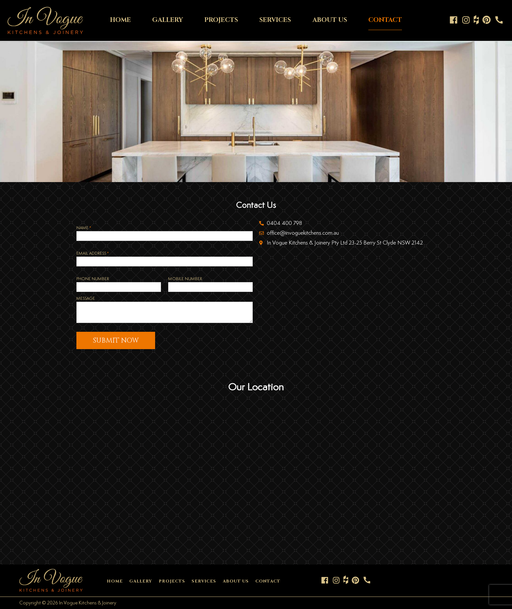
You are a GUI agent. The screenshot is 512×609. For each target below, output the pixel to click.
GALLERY (167, 20)
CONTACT (385, 20)
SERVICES (275, 20)
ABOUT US (329, 20)
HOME (120, 20)
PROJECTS (221, 20)
